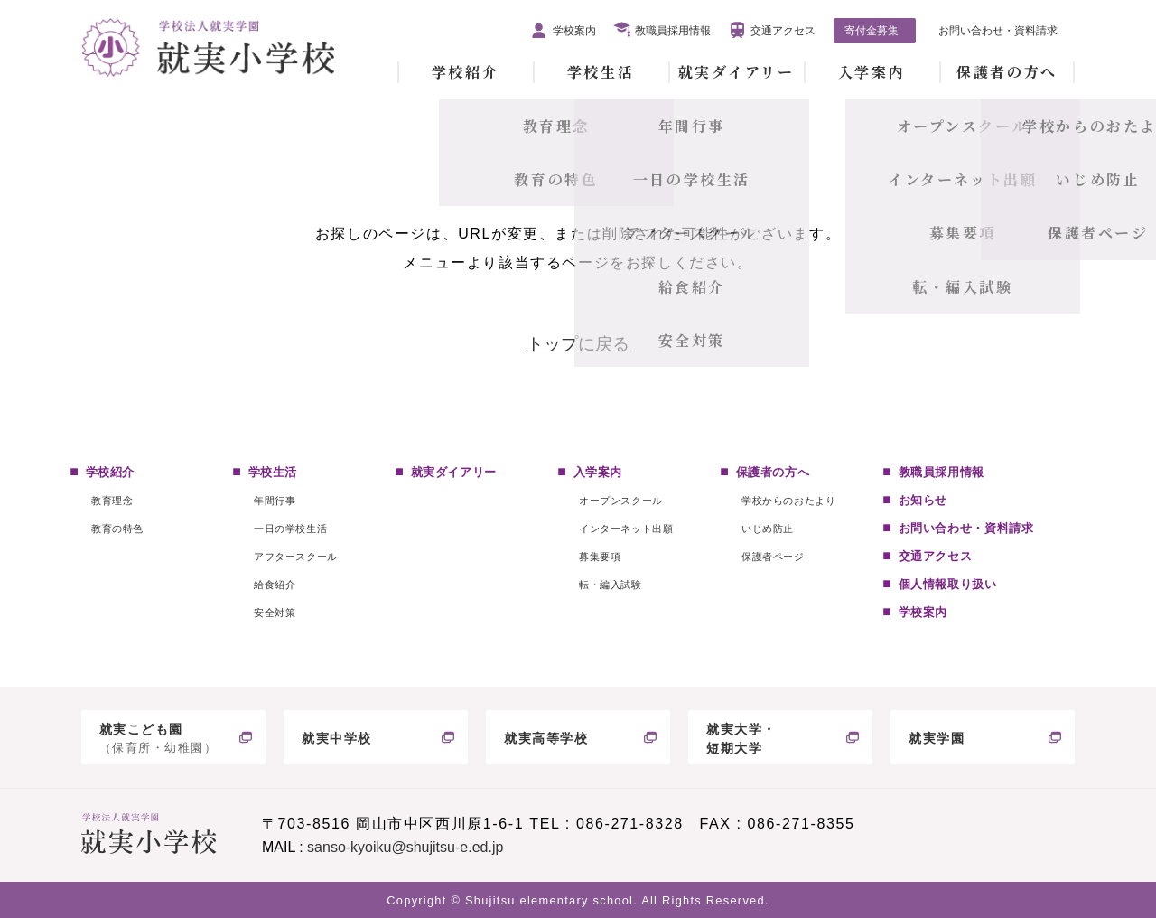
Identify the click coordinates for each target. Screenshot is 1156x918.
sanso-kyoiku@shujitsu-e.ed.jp (405, 847)
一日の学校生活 (290, 528)
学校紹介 (465, 71)
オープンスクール (620, 500)
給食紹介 (274, 584)
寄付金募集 (871, 30)
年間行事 (274, 500)
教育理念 (112, 500)
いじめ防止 (767, 528)
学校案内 (574, 30)
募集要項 (599, 556)
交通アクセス (783, 30)
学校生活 (600, 71)
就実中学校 (337, 738)
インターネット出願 (626, 528)
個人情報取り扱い (948, 584)
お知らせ (923, 500)
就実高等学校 (546, 738)
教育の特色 (117, 528)
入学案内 (871, 71)
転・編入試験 (610, 584)
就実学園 (937, 738)
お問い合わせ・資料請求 (998, 30)
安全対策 (274, 612)
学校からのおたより (788, 500)
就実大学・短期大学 (741, 738)
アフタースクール (295, 556)
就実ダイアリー (736, 71)
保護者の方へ (1006, 71)
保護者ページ (772, 556)
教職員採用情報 (673, 30)
